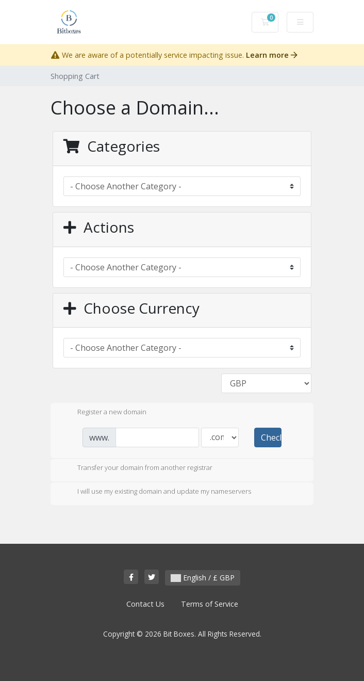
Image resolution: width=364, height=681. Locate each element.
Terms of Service (209, 604)
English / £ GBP (203, 577)
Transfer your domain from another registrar (136, 468)
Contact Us (145, 604)
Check (271, 437)
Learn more (271, 55)
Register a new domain (103, 412)
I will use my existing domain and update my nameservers (156, 492)
